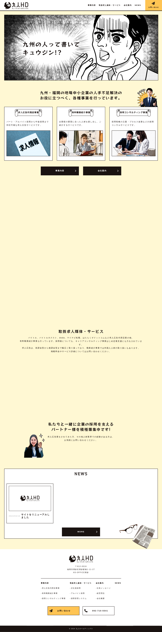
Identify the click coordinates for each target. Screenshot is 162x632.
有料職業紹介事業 (50, 593)
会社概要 (101, 598)
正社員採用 (76, 588)
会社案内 (102, 171)
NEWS (118, 583)
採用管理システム (79, 598)
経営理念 (101, 593)
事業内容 (59, 171)
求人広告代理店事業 (51, 588)
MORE (81, 532)
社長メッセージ (104, 588)
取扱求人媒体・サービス (81, 583)
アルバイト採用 (78, 593)
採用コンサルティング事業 (54, 598)
